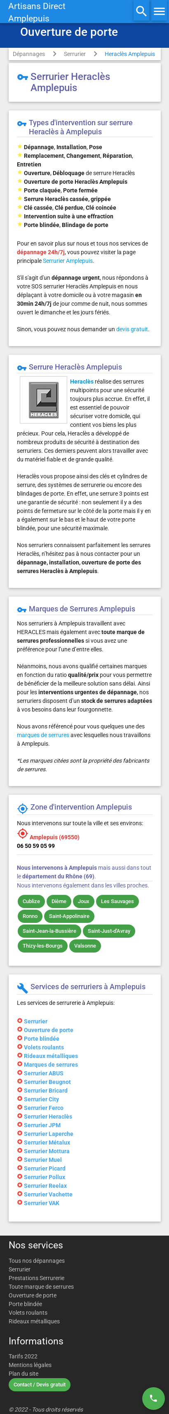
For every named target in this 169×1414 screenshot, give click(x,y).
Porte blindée (25, 1304)
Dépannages (29, 54)
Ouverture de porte (32, 1295)
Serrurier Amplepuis (68, 261)
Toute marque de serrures (41, 1286)
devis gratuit (132, 329)
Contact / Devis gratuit (40, 1384)
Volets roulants (28, 1312)
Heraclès (82, 381)
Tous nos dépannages (37, 1260)
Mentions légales (30, 1365)
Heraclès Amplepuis (130, 54)
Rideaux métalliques (34, 1321)
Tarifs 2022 (23, 1356)
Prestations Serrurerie (36, 1278)
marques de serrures (43, 735)
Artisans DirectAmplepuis (37, 12)
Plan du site (23, 1373)
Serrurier (75, 54)
